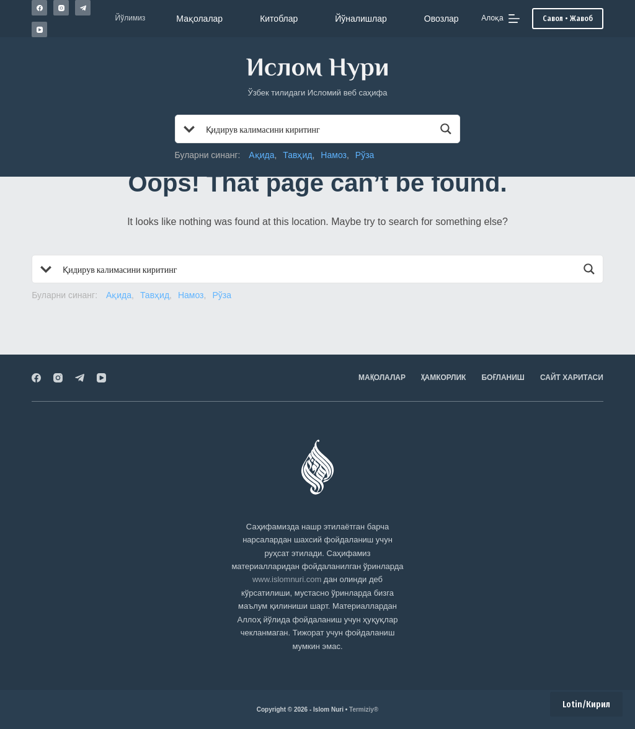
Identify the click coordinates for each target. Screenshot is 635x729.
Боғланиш (503, 377)
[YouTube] (39, 29)
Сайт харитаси (571, 377)
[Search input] (318, 128)
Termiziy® (363, 709)
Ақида (261, 155)
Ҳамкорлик (443, 377)
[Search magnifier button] (446, 129)
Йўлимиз (130, 18)
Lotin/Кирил (586, 704)
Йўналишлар (361, 19)
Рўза (365, 155)
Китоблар (279, 19)
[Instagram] (61, 7)
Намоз (334, 155)
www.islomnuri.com (286, 579)
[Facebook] (39, 7)
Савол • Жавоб (568, 18)
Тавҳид (297, 155)
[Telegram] (83, 7)
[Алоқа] (500, 18)
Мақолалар (199, 19)
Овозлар (441, 19)
